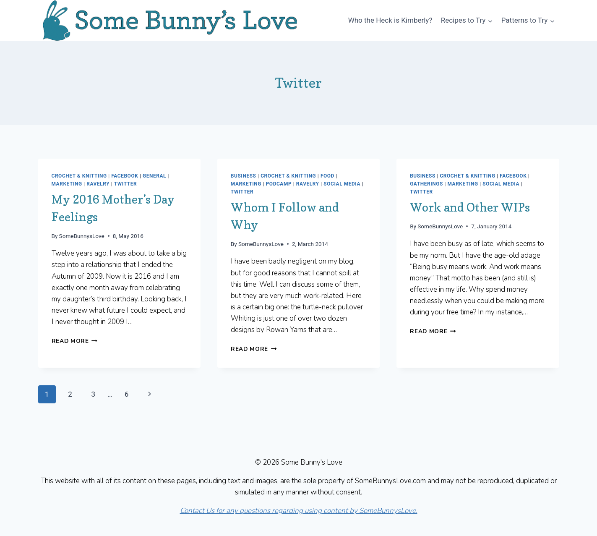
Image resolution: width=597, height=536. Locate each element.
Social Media (341, 184)
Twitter (125, 184)
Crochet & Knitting (79, 176)
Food (327, 176)
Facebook (124, 176)
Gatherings (426, 184)
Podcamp (279, 184)
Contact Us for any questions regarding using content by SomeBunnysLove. (298, 510)
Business (243, 176)
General (154, 176)
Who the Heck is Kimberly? (390, 20)
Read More (75, 341)
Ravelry (97, 184)
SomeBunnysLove (81, 236)
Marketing (67, 184)
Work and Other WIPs (470, 207)
